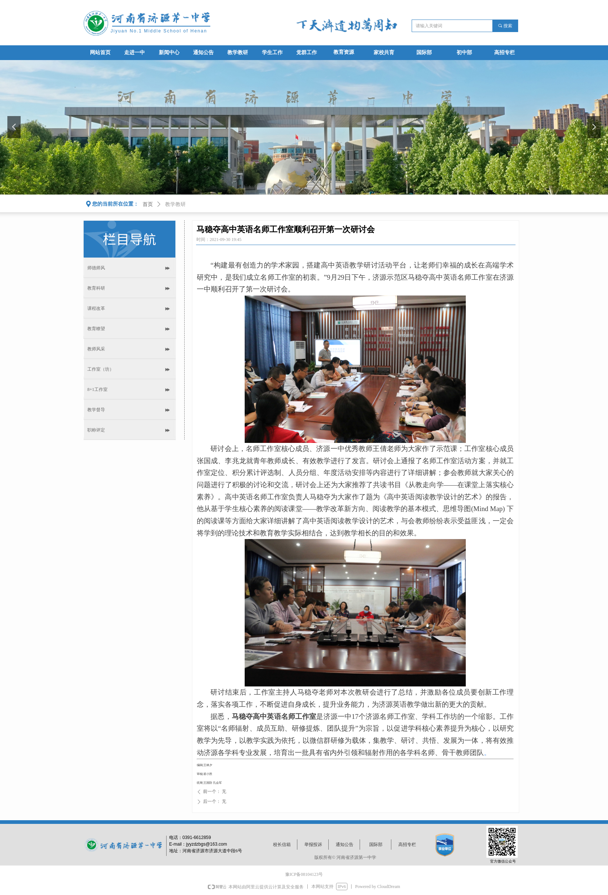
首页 (148, 204)
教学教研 (175, 204)
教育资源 (343, 52)
